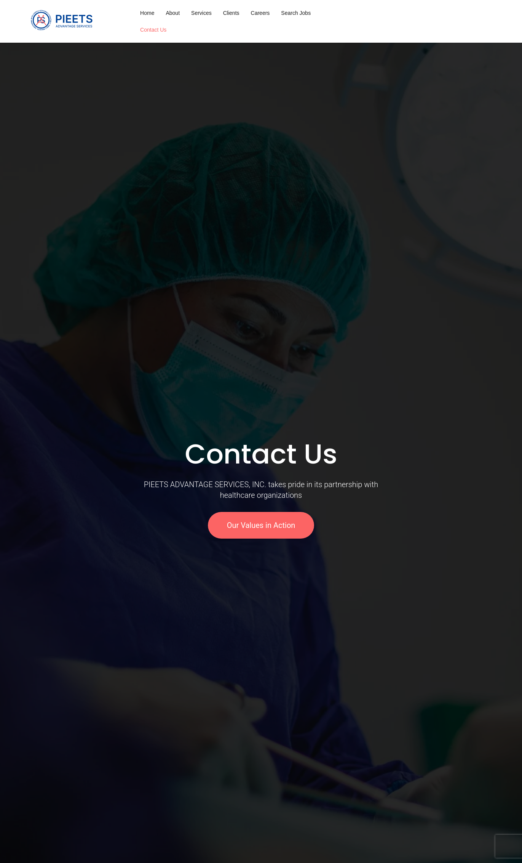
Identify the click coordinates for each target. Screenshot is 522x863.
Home (147, 13)
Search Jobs (296, 13)
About (173, 13)
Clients (231, 13)
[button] (8, 489)
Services (201, 13)
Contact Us (153, 30)
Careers (260, 13)
